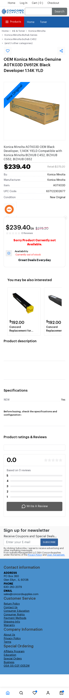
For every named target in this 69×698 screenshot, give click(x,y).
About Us (9, 635)
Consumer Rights (14, 614)
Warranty (9, 625)
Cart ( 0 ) (37, 3)
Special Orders (13, 658)
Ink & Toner (18, 31)
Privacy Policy (35, 555)
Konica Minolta (37, 31)
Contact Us (10, 607)
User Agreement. (56, 555)
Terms (7, 642)
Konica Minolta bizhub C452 (20, 39)
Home (11, 3)
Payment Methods (15, 618)
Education (10, 655)
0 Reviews (27, 233)
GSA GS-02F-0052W (17, 666)
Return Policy (12, 604)
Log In (23, 3)
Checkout (53, 3)
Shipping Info (12, 622)
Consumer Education (16, 611)
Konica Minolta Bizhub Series (21, 35)
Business (9, 662)
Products (13, 22)
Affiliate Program (14, 651)
